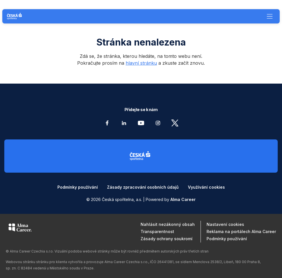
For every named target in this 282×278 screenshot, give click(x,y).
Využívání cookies (206, 187)
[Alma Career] (20, 228)
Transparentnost (157, 231)
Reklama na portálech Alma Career (241, 231)
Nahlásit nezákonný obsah (168, 224)
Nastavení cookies (225, 224)
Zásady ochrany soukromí (166, 238)
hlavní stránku (141, 63)
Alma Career (183, 199)
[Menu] (269, 16)
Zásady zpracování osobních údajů (143, 187)
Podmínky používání (77, 187)
